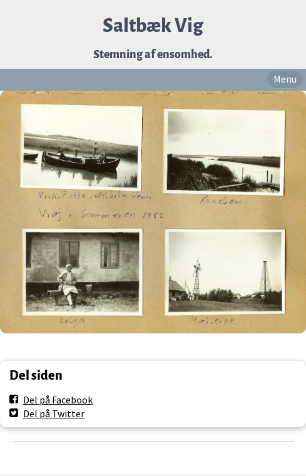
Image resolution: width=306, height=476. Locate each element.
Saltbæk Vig (153, 26)
